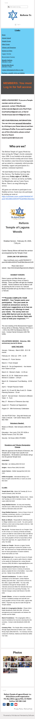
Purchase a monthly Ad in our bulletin (13, 73)
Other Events (6, 44)
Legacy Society (6, 54)
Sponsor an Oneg (7, 51)
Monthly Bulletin (7, 60)
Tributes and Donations (9, 47)
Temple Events (6, 41)
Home (4, 35)
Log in (18, 24)
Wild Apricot (15, 715)
